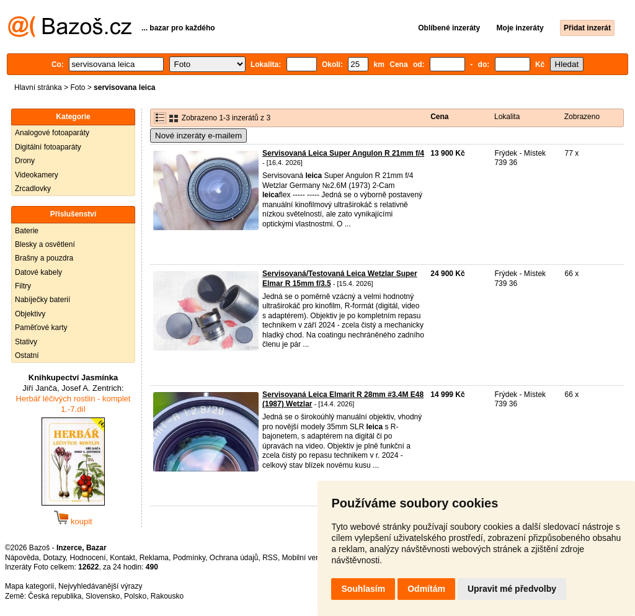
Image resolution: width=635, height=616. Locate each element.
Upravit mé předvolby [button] (512, 589)
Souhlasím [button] (363, 589)
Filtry (23, 286)
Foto (77, 87)
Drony (25, 160)
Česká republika (54, 596)
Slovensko (103, 596)
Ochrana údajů (234, 557)
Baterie (26, 230)
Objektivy (30, 314)
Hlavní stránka (38, 87)
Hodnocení (88, 557)
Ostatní (27, 355)
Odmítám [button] (426, 589)
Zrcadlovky (33, 188)
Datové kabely (38, 272)
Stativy (26, 341)
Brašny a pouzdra (44, 258)
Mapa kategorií (29, 586)
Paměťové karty (41, 327)
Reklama (154, 557)
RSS (270, 557)
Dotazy (54, 557)
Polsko (135, 596)
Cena (439, 116)
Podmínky (189, 557)
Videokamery (36, 175)
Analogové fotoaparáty (52, 132)
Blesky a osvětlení (45, 244)
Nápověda (22, 557)
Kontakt (122, 557)
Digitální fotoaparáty (48, 147)
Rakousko (167, 596)
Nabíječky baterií (42, 299)
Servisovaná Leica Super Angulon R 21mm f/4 (343, 153)
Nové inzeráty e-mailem (198, 135)
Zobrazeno (582, 116)
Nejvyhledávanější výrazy (100, 586)
